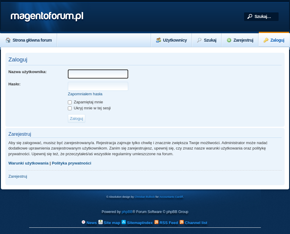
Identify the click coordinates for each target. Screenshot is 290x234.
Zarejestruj (240, 40)
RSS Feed (166, 223)
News (89, 223)
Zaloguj (274, 40)
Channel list (193, 223)
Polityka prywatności (71, 163)
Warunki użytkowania (28, 163)
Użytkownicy (171, 40)
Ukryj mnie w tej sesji (89, 108)
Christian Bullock (144, 196)
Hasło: (14, 84)
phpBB (127, 212)
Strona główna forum (29, 40)
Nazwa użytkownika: (27, 72)
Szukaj (206, 40)
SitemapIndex (137, 223)
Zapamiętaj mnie (85, 102)
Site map (109, 223)
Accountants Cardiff (171, 196)
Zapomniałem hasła (85, 94)
